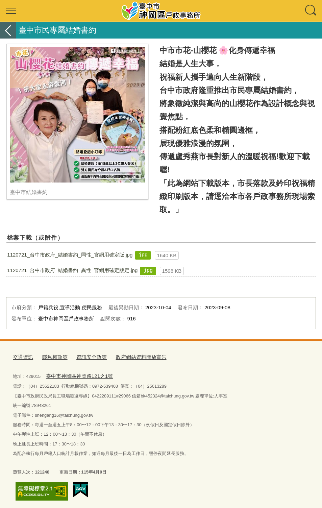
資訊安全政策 (83, 356)
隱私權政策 (50, 356)
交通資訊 (21, 356)
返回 (8, 30)
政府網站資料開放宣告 (128, 356)
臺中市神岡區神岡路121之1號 (74, 373)
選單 (11, 11)
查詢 (311, 11)
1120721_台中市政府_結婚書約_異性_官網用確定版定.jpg (72, 270)
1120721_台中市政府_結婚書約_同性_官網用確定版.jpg (69, 255)
